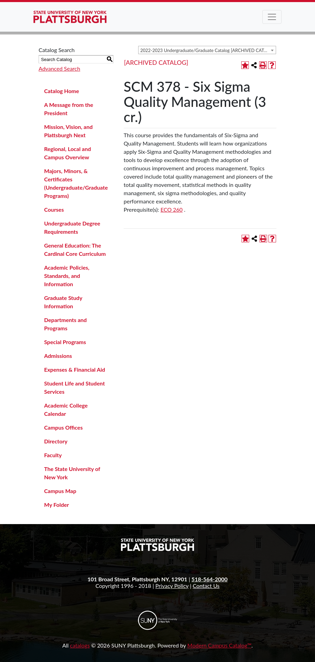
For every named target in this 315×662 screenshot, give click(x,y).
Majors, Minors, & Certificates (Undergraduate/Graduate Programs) (76, 183)
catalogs (80, 645)
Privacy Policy (172, 585)
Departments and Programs (65, 324)
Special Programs (65, 342)
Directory (56, 441)
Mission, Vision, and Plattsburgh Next (68, 130)
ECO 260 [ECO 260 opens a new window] (172, 209)
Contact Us (206, 585)
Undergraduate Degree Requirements (72, 227)
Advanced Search (59, 68)
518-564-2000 (210, 579)
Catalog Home (61, 91)
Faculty (53, 455)
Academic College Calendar (66, 409)
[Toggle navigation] (272, 17)
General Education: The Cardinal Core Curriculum (75, 249)
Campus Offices (63, 427)
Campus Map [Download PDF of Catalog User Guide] (60, 491)
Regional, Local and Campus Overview (67, 153)
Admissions (58, 355)
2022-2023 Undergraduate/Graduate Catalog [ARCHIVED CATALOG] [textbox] (208, 50)
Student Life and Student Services (74, 387)
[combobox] (207, 50)
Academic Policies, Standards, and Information (66, 275)
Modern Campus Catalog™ (219, 645)
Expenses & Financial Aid (74, 369)
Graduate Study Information (63, 301)
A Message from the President (68, 108)
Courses (54, 209)
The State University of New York (72, 472)
